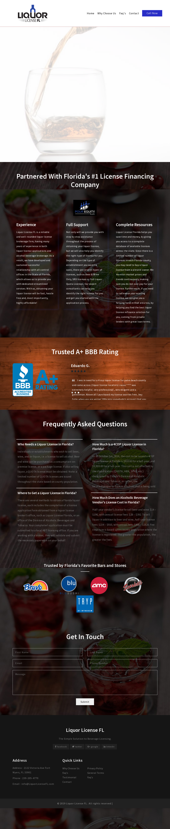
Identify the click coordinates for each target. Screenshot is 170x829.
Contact (134, 13)
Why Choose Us (106, 13)
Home (90, 13)
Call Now (152, 13)
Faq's (122, 13)
